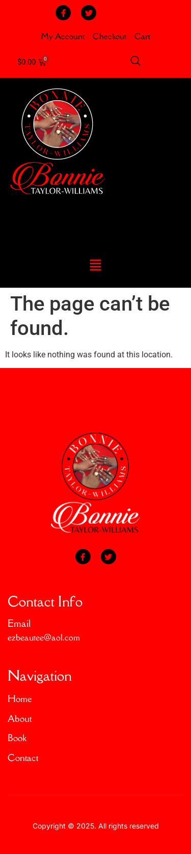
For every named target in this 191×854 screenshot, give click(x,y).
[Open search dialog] (135, 62)
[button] (95, 266)
